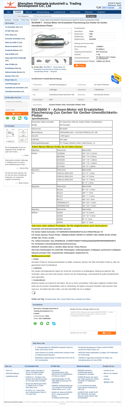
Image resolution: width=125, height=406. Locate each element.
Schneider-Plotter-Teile (52, 299)
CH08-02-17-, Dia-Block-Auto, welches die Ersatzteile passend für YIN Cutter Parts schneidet (36, 379)
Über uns (29, 12)
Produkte (18, 12)
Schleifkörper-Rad (11, 68)
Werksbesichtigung (42, 12)
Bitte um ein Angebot (111, 373)
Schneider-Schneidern (13, 39)
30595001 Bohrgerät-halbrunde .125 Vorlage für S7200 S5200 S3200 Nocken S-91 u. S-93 (62, 387)
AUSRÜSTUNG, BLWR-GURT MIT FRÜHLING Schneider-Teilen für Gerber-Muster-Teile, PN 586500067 (88, 395)
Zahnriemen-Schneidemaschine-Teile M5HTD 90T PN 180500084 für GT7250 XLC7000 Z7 (62, 373)
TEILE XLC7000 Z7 (11, 42)
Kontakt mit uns (75, 12)
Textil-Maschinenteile (12, 91)
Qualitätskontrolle (59, 12)
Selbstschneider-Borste (13, 72)
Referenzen (112, 5)
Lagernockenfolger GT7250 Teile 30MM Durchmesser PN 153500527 (61, 381)
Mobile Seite (109, 382)
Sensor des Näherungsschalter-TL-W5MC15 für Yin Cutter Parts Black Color (36, 385)
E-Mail (106, 376)
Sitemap (106, 379)
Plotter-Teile (25, 20)
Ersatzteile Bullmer (12, 50)
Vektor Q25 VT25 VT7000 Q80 (15, 58)
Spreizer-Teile (10, 76)
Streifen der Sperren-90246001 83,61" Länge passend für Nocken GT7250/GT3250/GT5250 (62, 395)
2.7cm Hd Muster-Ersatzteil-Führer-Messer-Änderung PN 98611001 (87, 387)
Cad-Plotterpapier (11, 84)
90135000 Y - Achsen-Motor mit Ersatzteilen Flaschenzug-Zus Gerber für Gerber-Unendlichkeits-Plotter (50, 69)
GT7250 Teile (9, 31)
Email (119, 5)
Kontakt (16, 114)
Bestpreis (54, 71)
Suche (92, 16)
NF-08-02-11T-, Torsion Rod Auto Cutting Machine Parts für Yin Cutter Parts (36, 392)
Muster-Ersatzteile (11, 46)
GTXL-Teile (9, 35)
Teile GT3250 (9, 64)
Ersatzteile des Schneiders (14, 88)
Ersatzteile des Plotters (82, 299)
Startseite (8, 20)
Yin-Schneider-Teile (12, 27)
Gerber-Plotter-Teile (67, 299)
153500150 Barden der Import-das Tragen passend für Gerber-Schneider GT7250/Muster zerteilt (88, 380)
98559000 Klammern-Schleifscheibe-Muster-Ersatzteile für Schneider (86, 372)
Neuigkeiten (101, 12)
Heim (8, 12)
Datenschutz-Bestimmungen (13, 402)
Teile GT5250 (9, 54)
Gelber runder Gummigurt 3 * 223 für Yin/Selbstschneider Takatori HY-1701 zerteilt (35, 372)
